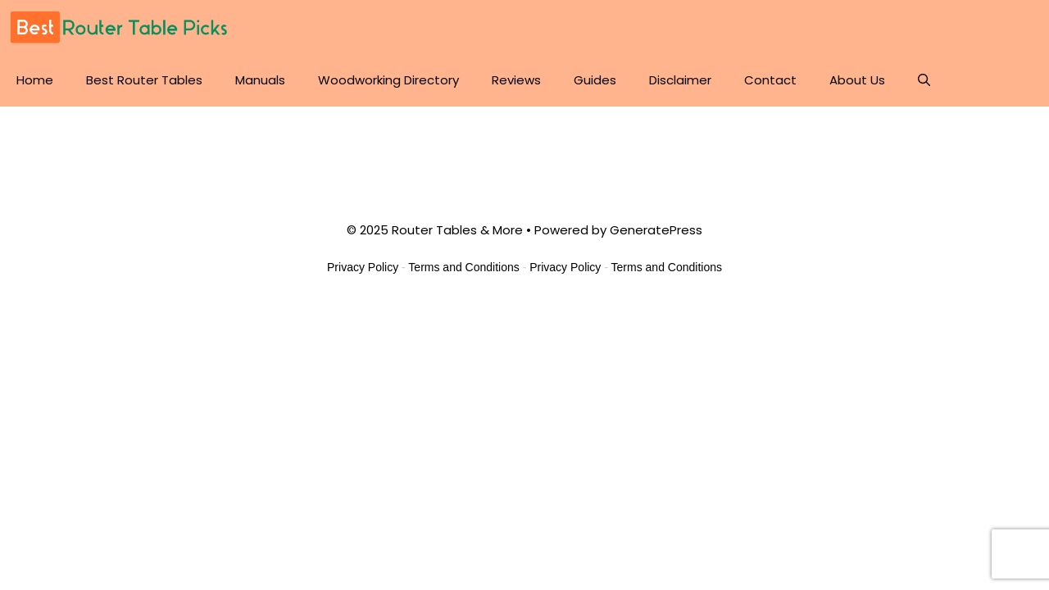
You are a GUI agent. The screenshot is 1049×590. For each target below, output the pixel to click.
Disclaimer (680, 79)
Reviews (516, 79)
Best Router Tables (144, 79)
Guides (595, 79)
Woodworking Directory (388, 79)
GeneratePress (656, 229)
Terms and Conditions (463, 267)
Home (34, 79)
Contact (770, 79)
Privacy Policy (362, 267)
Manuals (260, 79)
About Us (857, 79)
